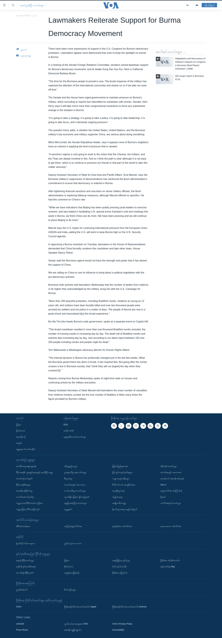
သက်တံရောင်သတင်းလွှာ (170, 503)
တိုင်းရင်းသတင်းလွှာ (168, 466)
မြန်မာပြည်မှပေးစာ (120, 466)
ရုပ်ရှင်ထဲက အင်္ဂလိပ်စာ (122, 526)
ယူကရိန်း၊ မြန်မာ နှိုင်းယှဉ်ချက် (76, 497)
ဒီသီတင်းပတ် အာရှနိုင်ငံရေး (123, 484)
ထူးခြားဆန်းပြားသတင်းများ (75, 503)
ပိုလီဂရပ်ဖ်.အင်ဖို (119, 566)
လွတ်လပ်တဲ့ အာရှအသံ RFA (76, 624)
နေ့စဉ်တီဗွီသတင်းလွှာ (25, 560)
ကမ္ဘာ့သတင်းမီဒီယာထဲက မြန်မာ (29, 503)
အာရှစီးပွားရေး (118, 490)
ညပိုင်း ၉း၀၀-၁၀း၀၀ (73, 543)
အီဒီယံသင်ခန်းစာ (23, 526)
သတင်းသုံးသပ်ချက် (24, 478)
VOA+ (19, 606)
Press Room (22, 630)
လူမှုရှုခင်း (68, 509)
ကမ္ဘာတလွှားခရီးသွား (121, 478)
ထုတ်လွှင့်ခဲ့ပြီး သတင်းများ (32, 5)
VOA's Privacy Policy (122, 624)
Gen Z (163, 484)
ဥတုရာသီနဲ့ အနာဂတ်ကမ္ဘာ (75, 472)
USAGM (20, 624)
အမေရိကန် (21, 437)
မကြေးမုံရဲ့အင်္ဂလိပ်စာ (73, 526)
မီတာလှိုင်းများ (70, 589)
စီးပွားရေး (68, 478)
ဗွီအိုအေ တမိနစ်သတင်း (170, 560)
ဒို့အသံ (163, 497)
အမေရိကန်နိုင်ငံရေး (24, 490)
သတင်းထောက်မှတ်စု (25, 497)
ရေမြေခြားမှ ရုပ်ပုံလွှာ (121, 560)
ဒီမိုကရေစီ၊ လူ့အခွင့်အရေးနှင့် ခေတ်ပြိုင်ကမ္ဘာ (34, 472)
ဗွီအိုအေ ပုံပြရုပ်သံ (119, 572)
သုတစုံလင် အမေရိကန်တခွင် (172, 478)
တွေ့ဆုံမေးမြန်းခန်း (72, 572)
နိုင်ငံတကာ (20, 430)
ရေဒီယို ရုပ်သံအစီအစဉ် (26, 566)
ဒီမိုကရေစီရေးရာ (23, 484)
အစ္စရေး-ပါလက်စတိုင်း (25, 449)
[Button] (21, 50)
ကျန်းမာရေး (117, 497)
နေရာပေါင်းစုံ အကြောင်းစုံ (171, 490)
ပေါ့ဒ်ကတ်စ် (69, 430)
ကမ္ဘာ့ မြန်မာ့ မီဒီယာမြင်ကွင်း (28, 509)
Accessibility (118, 630)
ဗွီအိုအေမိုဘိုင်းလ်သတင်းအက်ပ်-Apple (80, 606)
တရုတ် (19, 443)
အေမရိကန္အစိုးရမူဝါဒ (72, 630)
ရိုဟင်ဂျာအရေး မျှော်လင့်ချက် (124, 509)
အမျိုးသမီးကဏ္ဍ (119, 503)
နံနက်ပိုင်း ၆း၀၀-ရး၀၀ (25, 543)
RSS (66, 424)
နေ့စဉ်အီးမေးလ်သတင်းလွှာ (75, 437)
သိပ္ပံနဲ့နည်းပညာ (70, 466)
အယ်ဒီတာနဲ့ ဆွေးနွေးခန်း (26, 466)
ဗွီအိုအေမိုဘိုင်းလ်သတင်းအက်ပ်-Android (129, 606)
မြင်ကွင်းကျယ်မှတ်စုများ (122, 472)
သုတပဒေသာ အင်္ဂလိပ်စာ (170, 526)
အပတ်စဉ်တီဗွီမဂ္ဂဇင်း (25, 572)
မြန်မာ (18, 424)
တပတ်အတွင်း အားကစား (74, 484)
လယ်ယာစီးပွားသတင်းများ (75, 490)
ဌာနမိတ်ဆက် (22, 589)
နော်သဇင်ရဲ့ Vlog (167, 566)
